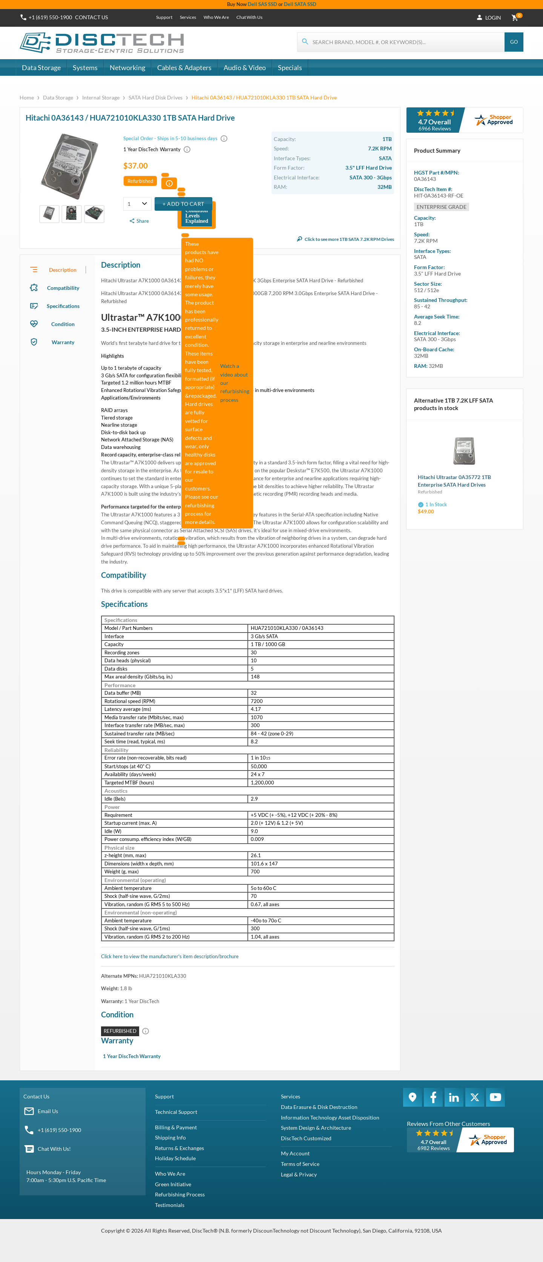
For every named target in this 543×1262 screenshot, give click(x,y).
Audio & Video (245, 67)
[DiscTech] (103, 43)
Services (188, 17)
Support (164, 17)
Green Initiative (173, 1184)
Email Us (48, 1111)
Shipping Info (170, 1137)
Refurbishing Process (180, 1194)
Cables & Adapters (184, 67)
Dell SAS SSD (262, 4)
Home (27, 97)
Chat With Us (249, 17)
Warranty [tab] (63, 342)
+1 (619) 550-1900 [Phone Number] (50, 17)
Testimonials (169, 1205)
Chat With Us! (54, 1149)
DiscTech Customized (306, 1138)
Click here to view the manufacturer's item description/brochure (170, 956)
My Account (295, 1153)
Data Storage (41, 67)
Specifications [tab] (63, 306)
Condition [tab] (63, 324)
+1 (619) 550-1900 (59, 1130)
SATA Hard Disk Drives (155, 97)
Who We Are (216, 17)
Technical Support (176, 1112)
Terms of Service (300, 1164)
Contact (91, 17)
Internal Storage (101, 97)
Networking (127, 67)
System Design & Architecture (316, 1127)
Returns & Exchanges (179, 1148)
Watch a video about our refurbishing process (234, 383)
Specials (290, 67)
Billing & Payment (176, 1127)
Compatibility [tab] (63, 288)
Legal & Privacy (299, 1174)
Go (514, 42)
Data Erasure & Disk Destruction (319, 1107)
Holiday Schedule (175, 1158)
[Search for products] (401, 42)
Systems (85, 67)
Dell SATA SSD (300, 4)
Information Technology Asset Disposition (330, 1117)
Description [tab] (63, 269)
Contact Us (36, 1096)
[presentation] (57, 269)
